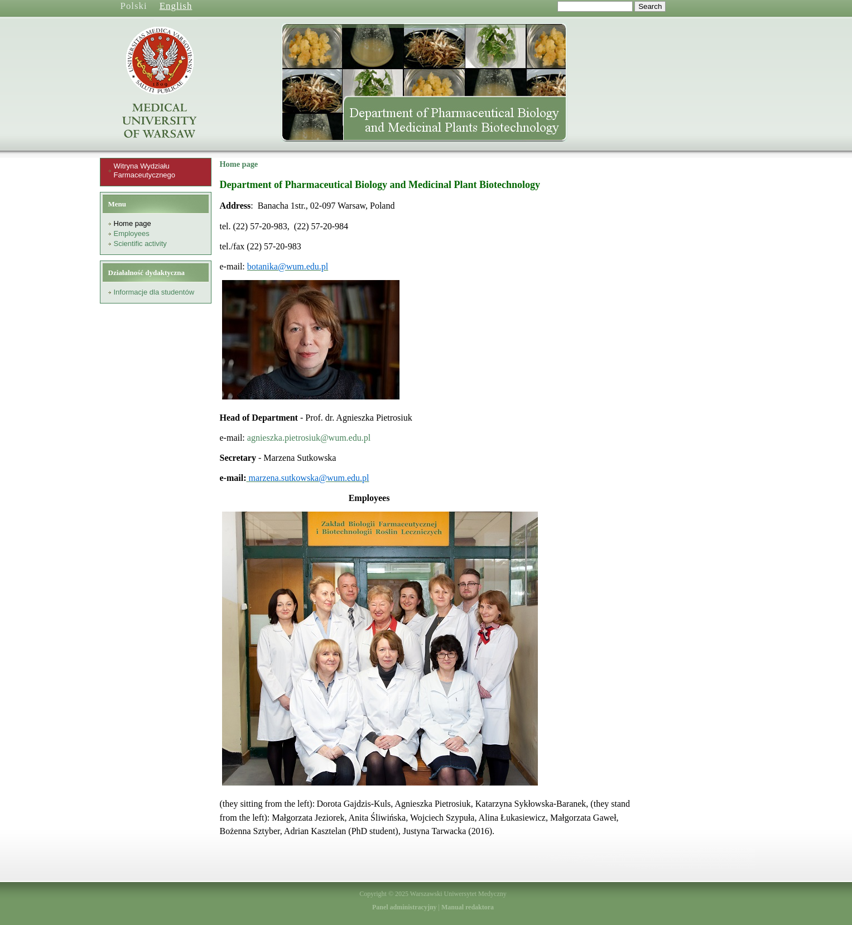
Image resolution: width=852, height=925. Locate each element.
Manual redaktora (467, 907)
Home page (132, 223)
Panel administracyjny (404, 907)
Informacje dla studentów (154, 292)
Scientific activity (140, 243)
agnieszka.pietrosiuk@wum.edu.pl (308, 437)
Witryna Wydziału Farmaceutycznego (145, 170)
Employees (132, 233)
